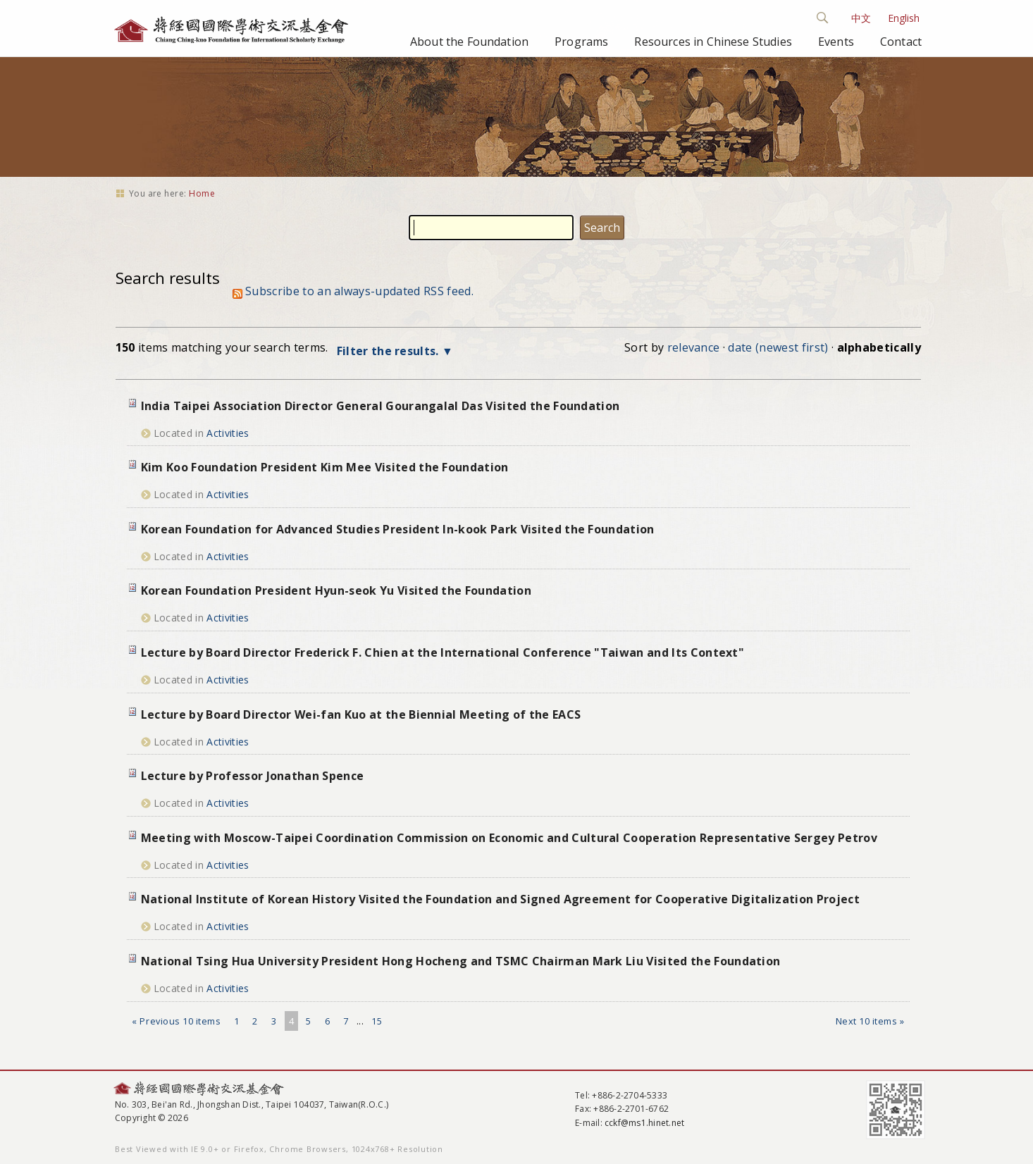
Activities (227, 433)
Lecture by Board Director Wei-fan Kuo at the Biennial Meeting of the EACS (361, 714)
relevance (693, 347)
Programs (581, 41)
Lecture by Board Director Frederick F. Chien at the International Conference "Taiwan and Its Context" (442, 652)
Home (202, 193)
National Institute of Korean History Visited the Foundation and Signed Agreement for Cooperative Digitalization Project (500, 899)
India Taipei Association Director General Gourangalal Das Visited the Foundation (380, 406)
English (904, 18)
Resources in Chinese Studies (712, 41)
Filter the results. (389, 351)
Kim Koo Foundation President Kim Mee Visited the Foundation (325, 467)
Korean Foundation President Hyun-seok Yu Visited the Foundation (336, 590)
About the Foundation (469, 41)
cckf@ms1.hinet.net (644, 1123)
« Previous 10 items (176, 1021)
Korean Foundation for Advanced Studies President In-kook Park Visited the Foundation (398, 529)
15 (376, 1021)
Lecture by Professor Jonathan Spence (252, 776)
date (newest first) (778, 347)
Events (836, 41)
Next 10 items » (870, 1021)
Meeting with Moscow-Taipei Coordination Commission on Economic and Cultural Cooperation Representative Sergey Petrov (509, 838)
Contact (901, 41)
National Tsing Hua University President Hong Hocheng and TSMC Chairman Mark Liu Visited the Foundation (461, 961)
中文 (861, 18)
